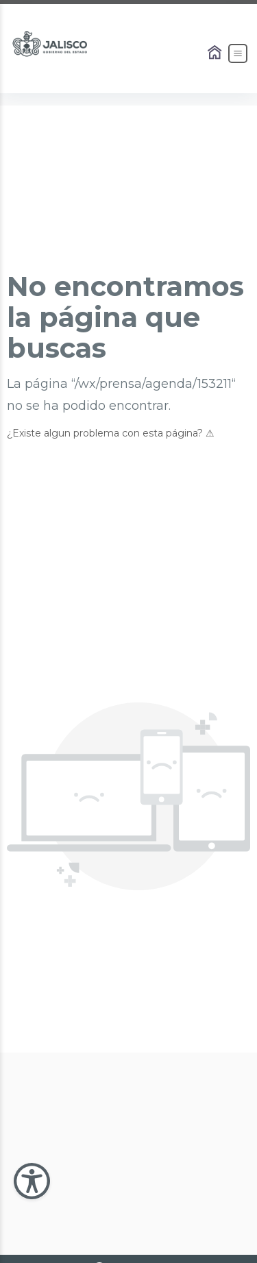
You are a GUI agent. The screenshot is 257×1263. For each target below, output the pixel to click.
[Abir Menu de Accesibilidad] (32, 1181)
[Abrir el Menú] (237, 53)
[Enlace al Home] (216, 53)
